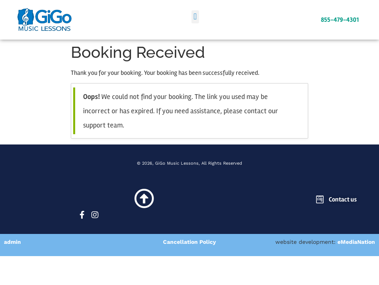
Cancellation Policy (189, 242)
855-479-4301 (340, 20)
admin (12, 242)
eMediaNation (356, 242)
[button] (195, 16)
